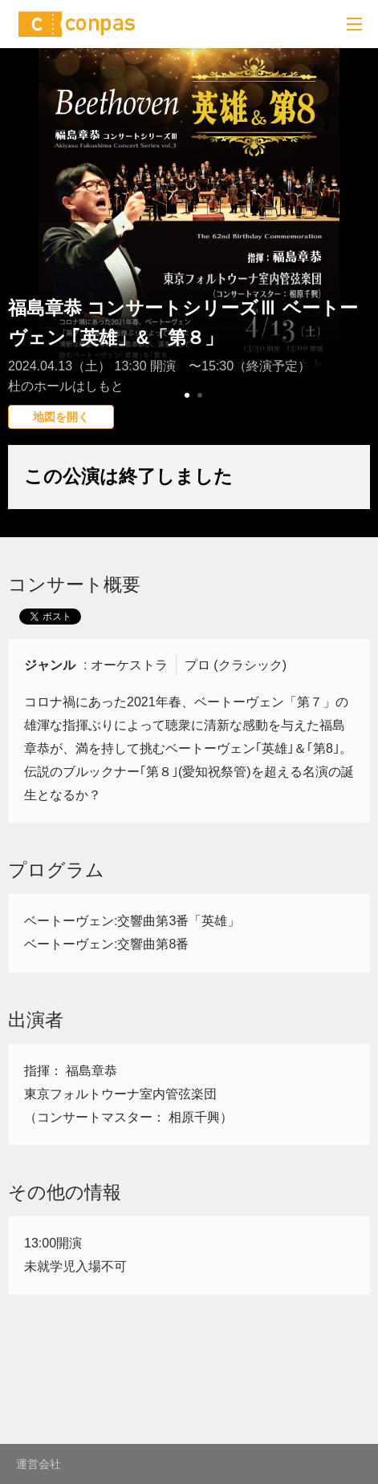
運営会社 (38, 1464)
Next (357, 260)
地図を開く (61, 416)
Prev (21, 260)
